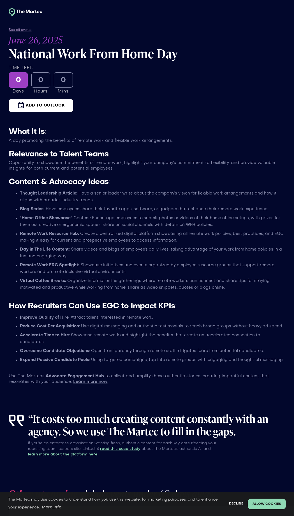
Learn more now (90, 382)
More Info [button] (51, 507)
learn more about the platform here (63, 454)
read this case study (120, 449)
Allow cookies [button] (267, 504)
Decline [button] (236, 503)
